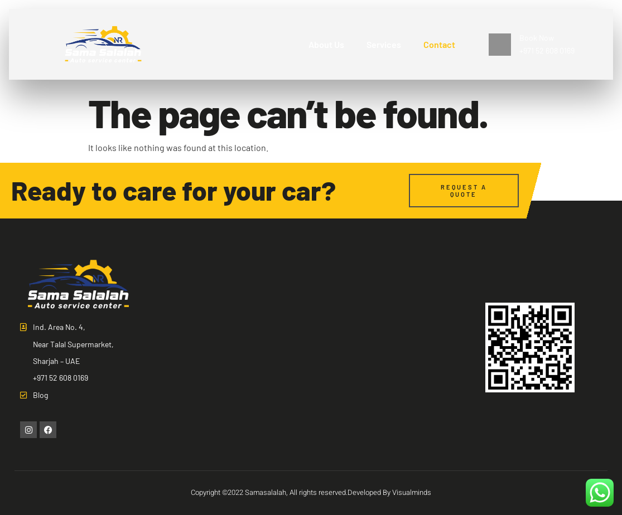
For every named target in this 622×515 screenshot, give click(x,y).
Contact (439, 44)
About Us (326, 44)
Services (384, 44)
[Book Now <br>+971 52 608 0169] (500, 44)
